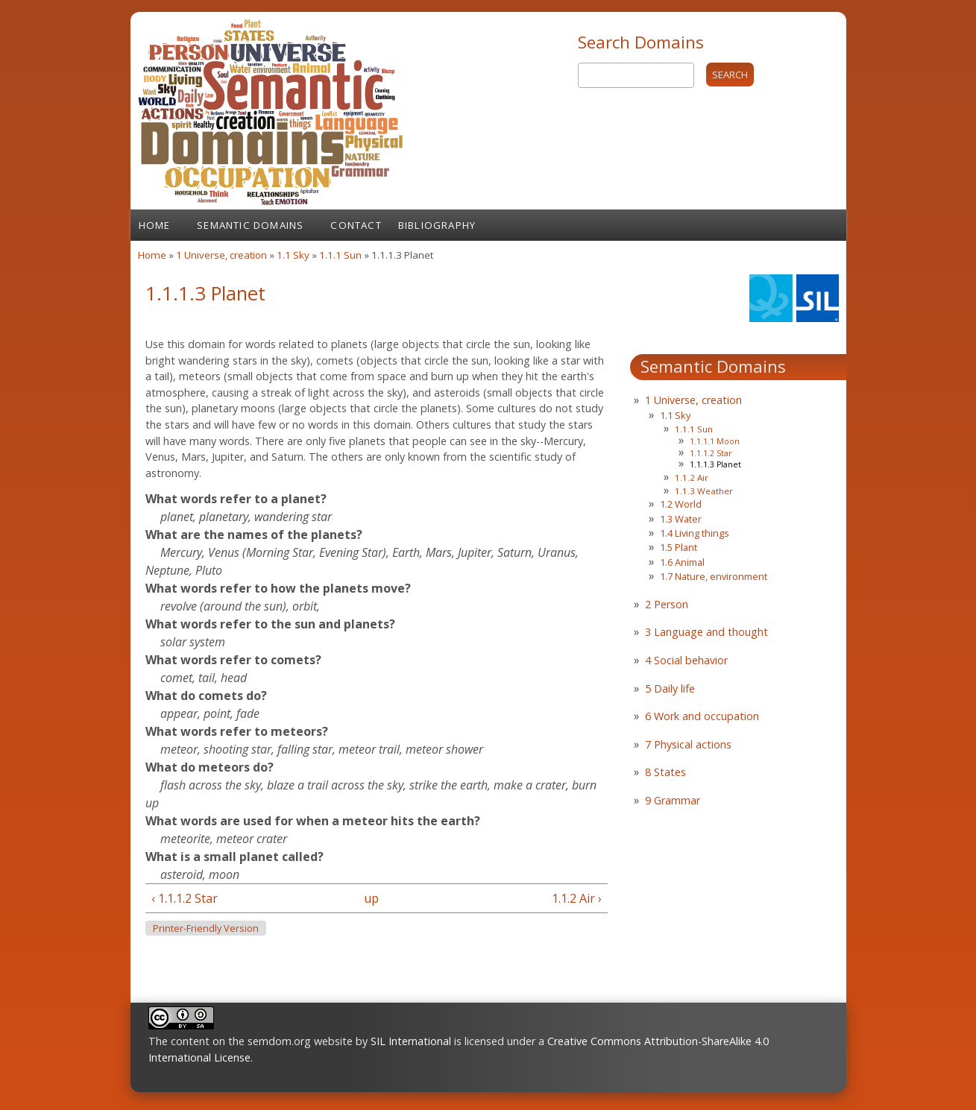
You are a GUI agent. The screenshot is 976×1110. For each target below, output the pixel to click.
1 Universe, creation (221, 255)
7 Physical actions (688, 744)
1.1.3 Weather (704, 490)
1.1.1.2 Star (710, 453)
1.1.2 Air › (577, 898)
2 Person (666, 604)
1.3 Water (681, 519)
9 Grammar (672, 800)
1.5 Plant (678, 547)
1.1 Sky (293, 255)
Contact (355, 225)
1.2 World (681, 504)
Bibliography (437, 225)
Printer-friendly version (206, 928)
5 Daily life (670, 688)
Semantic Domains (250, 225)
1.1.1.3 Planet (715, 464)
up (371, 898)
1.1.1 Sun (340, 255)
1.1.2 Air (691, 477)
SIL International (411, 1041)
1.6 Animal (682, 562)
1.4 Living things (694, 533)
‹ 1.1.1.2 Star (184, 898)
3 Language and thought (706, 632)
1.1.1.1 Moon (715, 441)
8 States (665, 772)
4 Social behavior (686, 660)
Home (155, 225)
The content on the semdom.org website (250, 1041)
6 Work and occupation (702, 716)
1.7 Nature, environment (713, 576)
